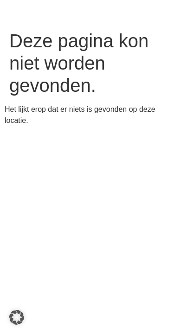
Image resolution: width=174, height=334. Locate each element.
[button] (16, 317)
